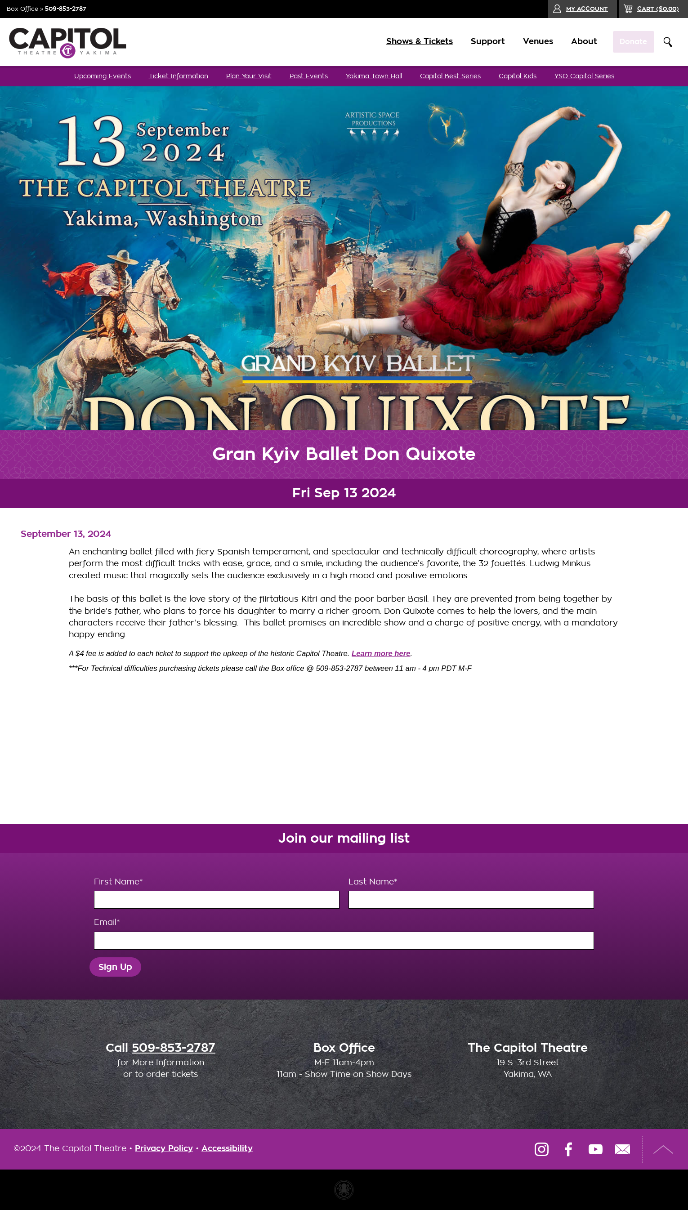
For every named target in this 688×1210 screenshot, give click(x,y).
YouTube (595, 1149)
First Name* (217, 893)
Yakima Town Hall (374, 76)
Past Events (309, 76)
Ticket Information (178, 76)
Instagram (541, 1149)
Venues (531, 41)
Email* (344, 934)
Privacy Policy (164, 1148)
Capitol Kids (517, 76)
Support (481, 41)
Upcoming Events (102, 76)
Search (668, 42)
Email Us (622, 1149)
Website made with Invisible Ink (344, 1190)
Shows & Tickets (412, 41)
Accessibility (227, 1148)
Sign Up (115, 967)
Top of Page (663, 1149)
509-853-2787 (65, 9)
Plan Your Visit (249, 76)
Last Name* (471, 893)
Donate (630, 41)
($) (658, 9)
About (577, 41)
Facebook (568, 1149)
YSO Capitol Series (584, 76)
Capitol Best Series (450, 76)
